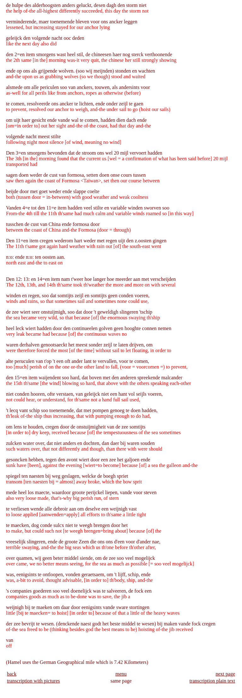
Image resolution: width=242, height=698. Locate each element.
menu (121, 674)
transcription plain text (212, 680)
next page (225, 674)
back (11, 674)
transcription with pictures (33, 680)
